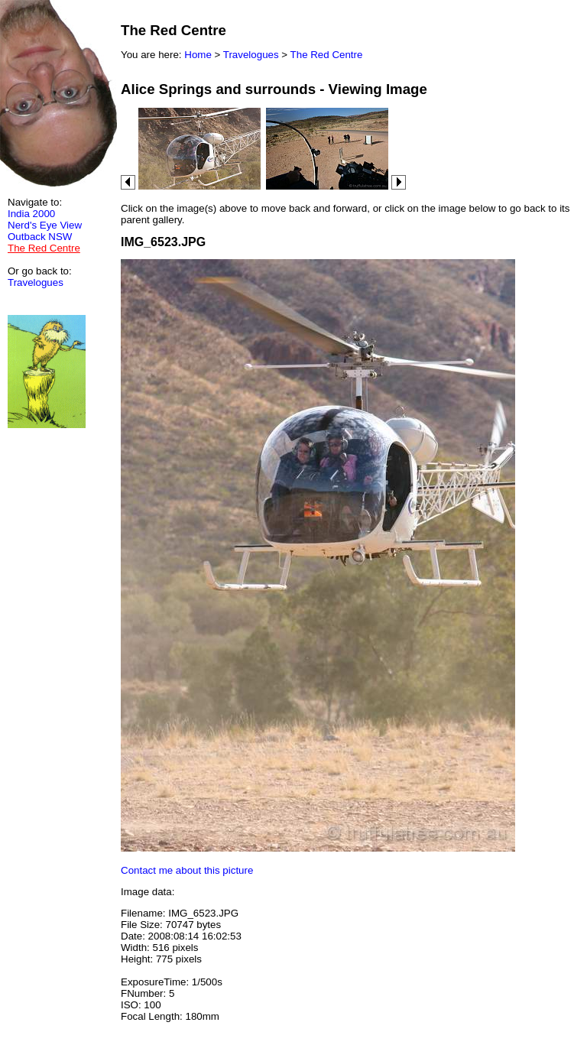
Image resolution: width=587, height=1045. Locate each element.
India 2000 (31, 213)
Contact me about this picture (187, 870)
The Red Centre (326, 54)
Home (198, 54)
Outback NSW (40, 236)
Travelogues (35, 282)
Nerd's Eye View (45, 225)
